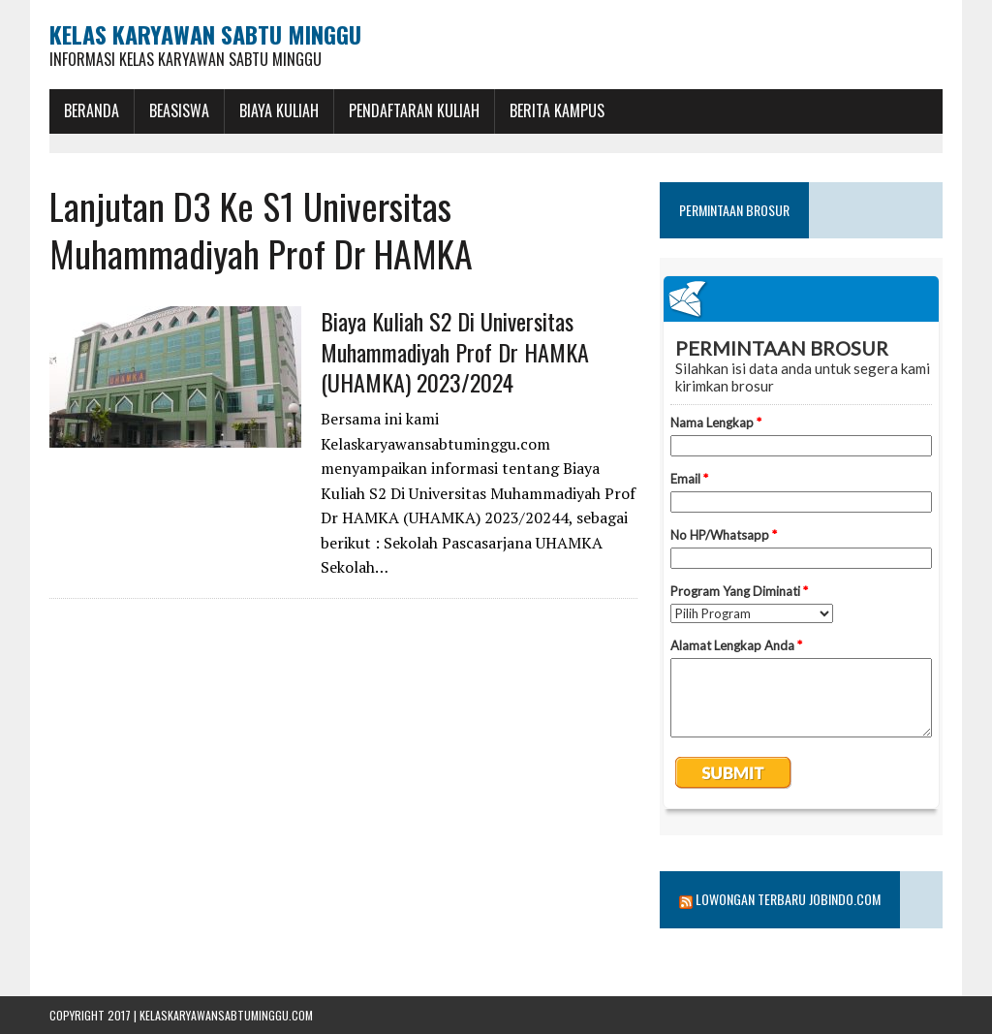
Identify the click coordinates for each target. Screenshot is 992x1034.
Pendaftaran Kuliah (414, 110)
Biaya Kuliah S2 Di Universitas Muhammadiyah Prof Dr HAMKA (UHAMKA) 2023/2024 (455, 350)
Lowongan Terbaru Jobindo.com (788, 899)
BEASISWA (179, 110)
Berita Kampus (557, 110)
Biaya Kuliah (279, 110)
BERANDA (91, 110)
